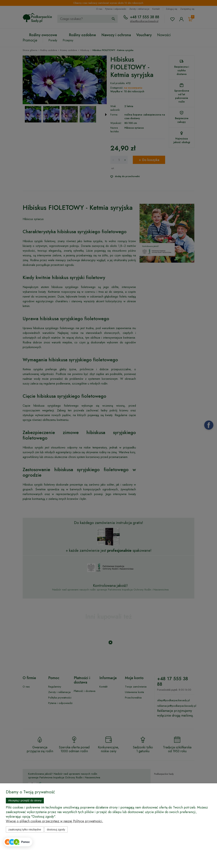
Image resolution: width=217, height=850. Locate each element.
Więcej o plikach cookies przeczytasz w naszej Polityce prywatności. (54, 821)
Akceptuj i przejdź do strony (25, 800)
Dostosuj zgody (56, 829)
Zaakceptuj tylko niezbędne (24, 829)
